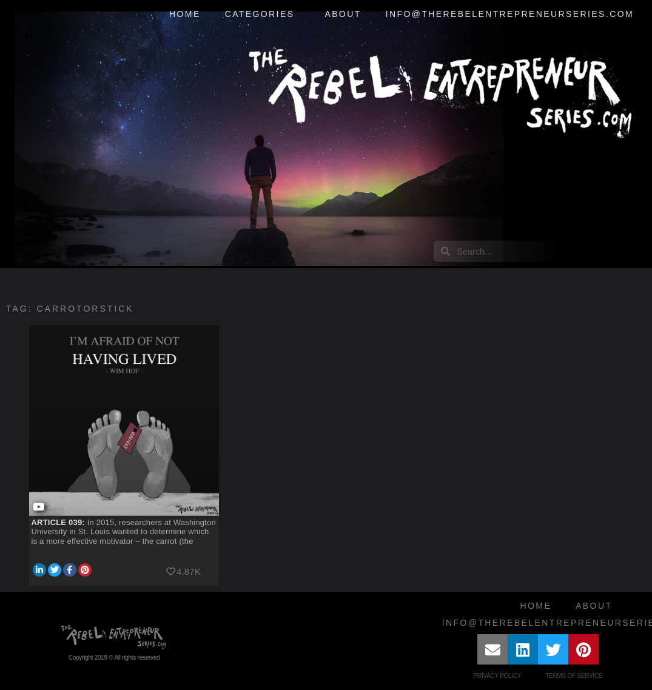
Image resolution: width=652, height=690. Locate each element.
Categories (263, 14)
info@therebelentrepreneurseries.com (510, 14)
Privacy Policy (498, 675)
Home (185, 14)
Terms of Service (573, 675)
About (342, 14)
